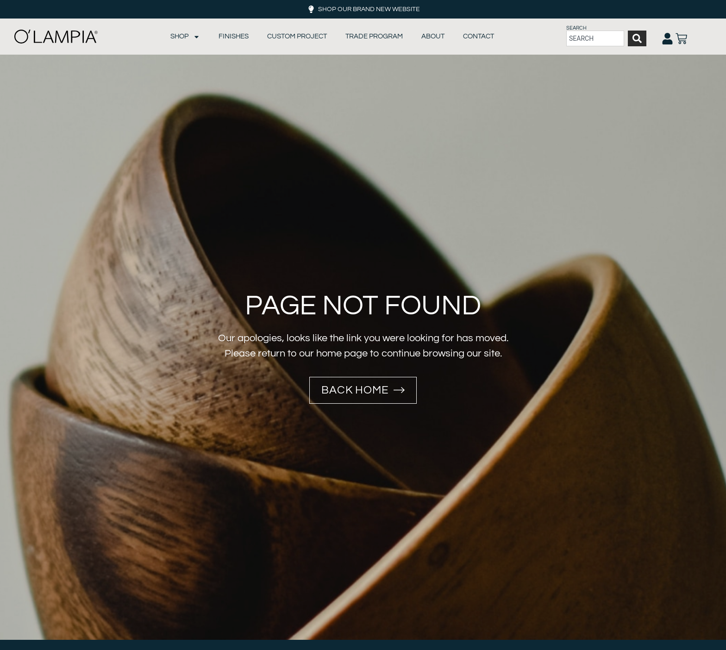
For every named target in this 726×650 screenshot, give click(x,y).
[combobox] (595, 38)
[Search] (637, 38)
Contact (478, 36)
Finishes (234, 36)
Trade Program (374, 36)
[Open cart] (681, 38)
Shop (185, 37)
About (432, 36)
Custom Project (297, 36)
